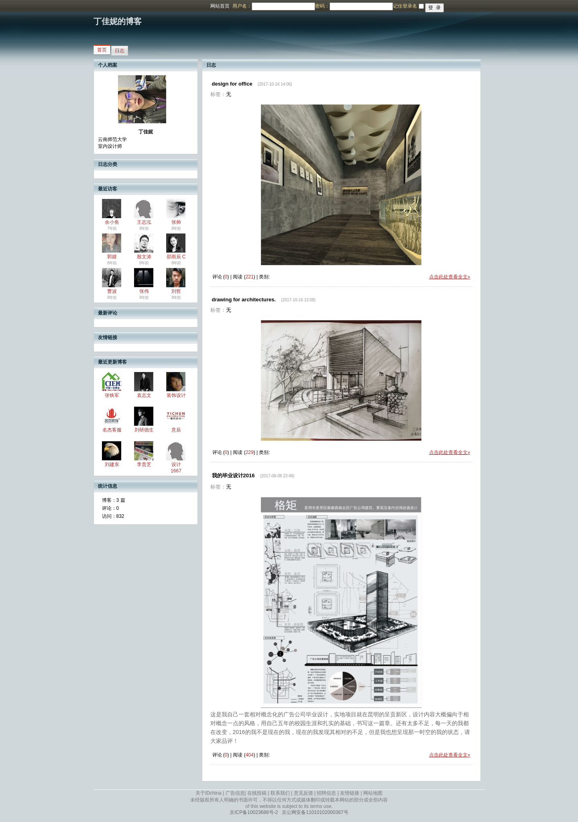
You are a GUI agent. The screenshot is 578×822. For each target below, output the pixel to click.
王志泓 (144, 222)
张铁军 (112, 395)
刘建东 (112, 464)
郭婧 (112, 257)
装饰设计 (176, 395)
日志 (119, 50)
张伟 (144, 291)
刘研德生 (144, 430)
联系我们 (280, 793)
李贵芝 (144, 464)
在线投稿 (257, 793)
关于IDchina (208, 793)
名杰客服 (112, 430)
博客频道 (38, 6)
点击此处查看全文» (449, 277)
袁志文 (144, 395)
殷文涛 (144, 257)
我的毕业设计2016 (233, 475)
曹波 (112, 291)
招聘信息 (326, 793)
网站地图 (373, 793)
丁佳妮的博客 (118, 21)
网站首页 (220, 6)
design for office (232, 84)
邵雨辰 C (176, 257)
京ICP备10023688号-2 (254, 812)
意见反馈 (303, 793)
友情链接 (349, 793)
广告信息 (235, 793)
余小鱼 (112, 222)
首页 (102, 50)
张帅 (176, 222)
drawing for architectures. (244, 299)
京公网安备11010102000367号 (315, 812)
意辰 (176, 430)
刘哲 (176, 291)
